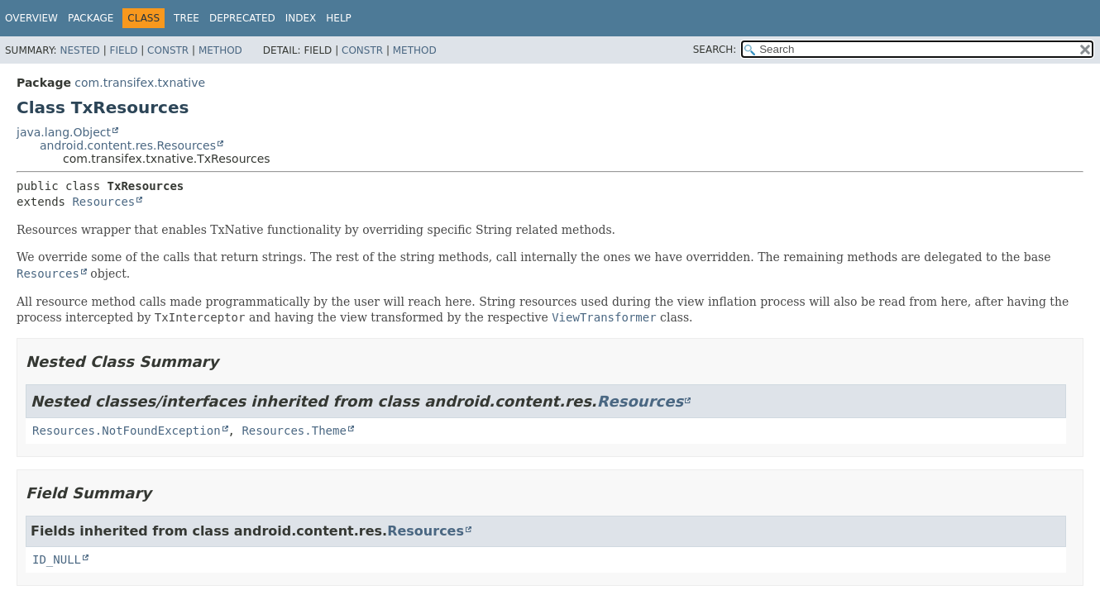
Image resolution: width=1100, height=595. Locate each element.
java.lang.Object (64, 132)
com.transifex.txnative (139, 82)
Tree (186, 18)
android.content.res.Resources (128, 145)
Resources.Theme (294, 430)
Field (123, 50)
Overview (31, 18)
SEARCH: (715, 49)
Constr (168, 50)
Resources (103, 201)
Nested (79, 50)
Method (220, 50)
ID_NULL (56, 559)
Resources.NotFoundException (126, 430)
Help (339, 18)
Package (90, 18)
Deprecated (242, 18)
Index (301, 18)
